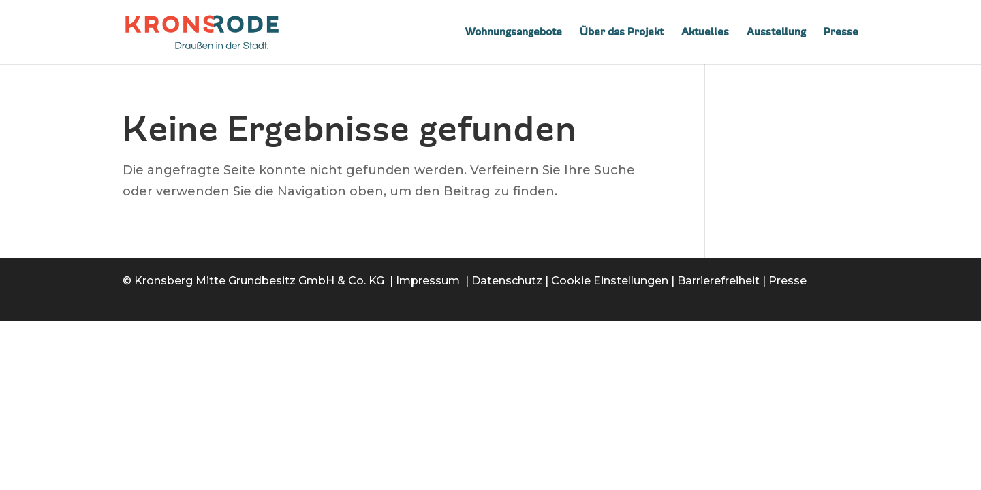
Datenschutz (506, 280)
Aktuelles (705, 32)
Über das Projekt (622, 32)
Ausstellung (776, 32)
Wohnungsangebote (513, 32)
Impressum (428, 280)
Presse (841, 32)
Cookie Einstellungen (609, 280)
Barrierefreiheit (718, 280)
